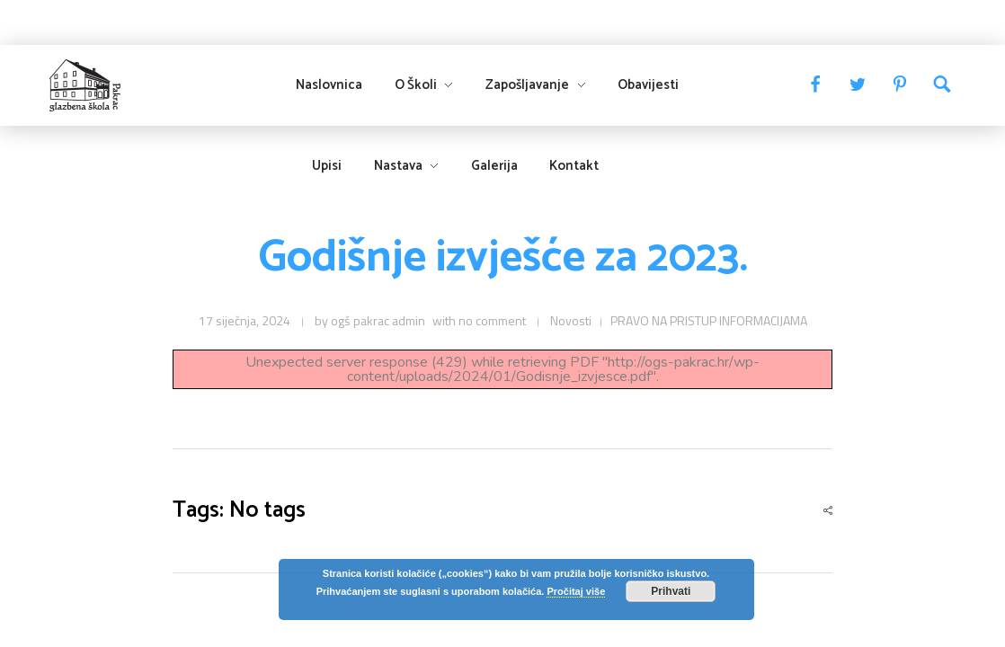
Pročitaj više (576, 591)
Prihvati (670, 591)
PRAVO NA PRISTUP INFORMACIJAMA (708, 320)
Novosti (570, 320)
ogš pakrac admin (378, 320)
